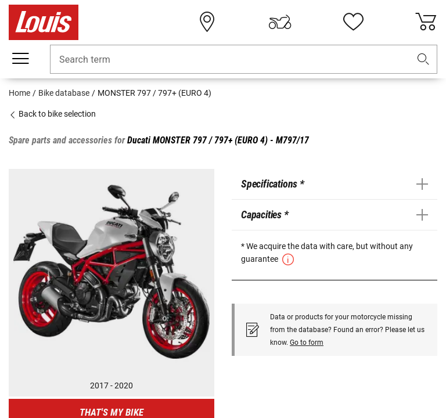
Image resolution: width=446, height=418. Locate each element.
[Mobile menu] (20, 58)
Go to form (306, 342)
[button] (423, 60)
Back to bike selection (52, 113)
